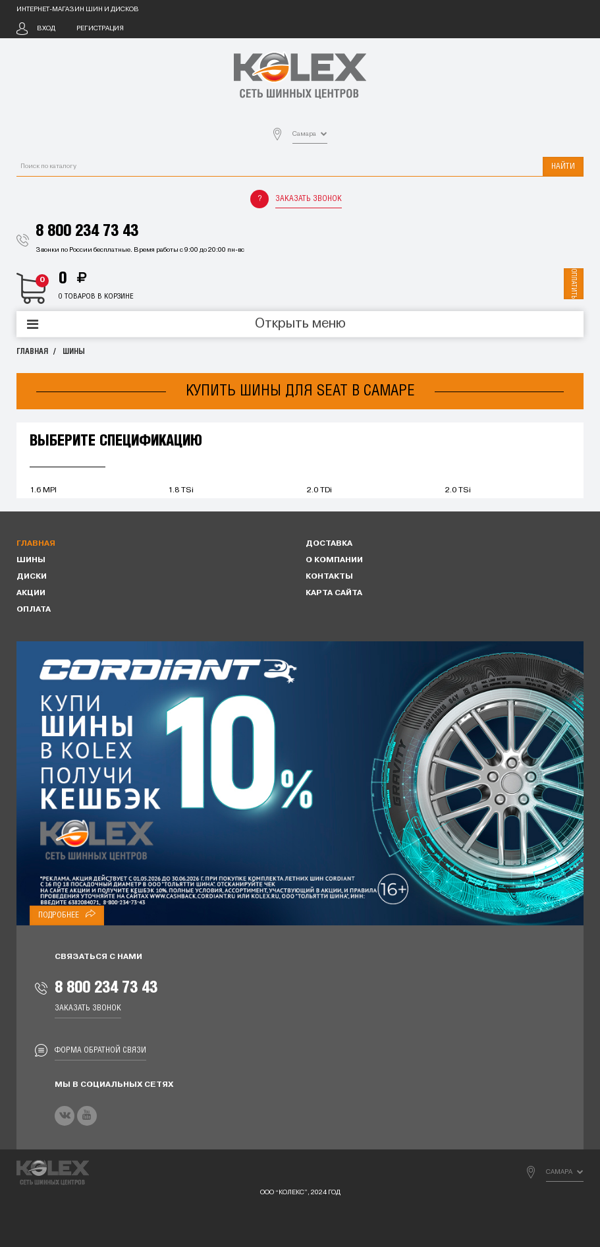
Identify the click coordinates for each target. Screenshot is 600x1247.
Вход (46, 29)
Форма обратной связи (100, 1050)
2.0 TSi (458, 490)
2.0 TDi (319, 490)
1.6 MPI (43, 490)
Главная (32, 351)
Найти (563, 166)
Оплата (33, 609)
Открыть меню (300, 324)
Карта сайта (334, 593)
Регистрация (100, 29)
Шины (74, 351)
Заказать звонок (308, 198)
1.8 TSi (181, 490)
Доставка (329, 543)
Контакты (329, 576)
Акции (30, 593)
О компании (334, 560)
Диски (31, 576)
